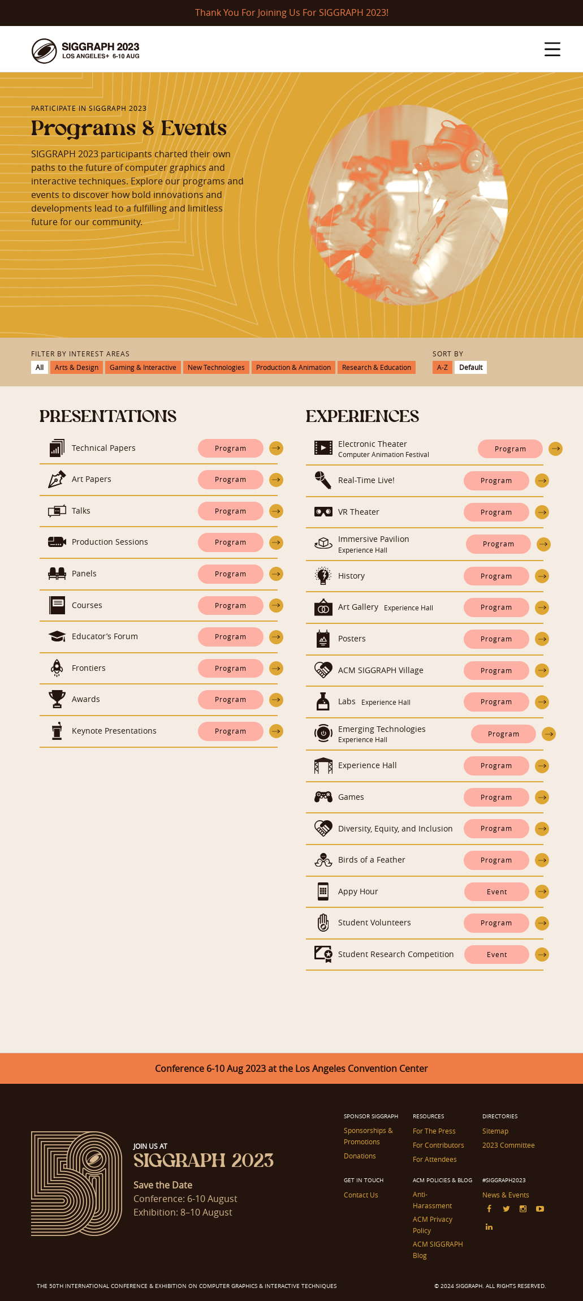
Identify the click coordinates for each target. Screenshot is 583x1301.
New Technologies (216, 367)
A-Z (442, 367)
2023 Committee (508, 1144)
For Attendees (435, 1159)
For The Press (434, 1130)
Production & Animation (293, 367)
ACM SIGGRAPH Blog (438, 1249)
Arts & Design (76, 367)
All (40, 367)
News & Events (505, 1194)
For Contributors (438, 1144)
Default (470, 367)
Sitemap (495, 1130)
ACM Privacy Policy (432, 1224)
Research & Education (376, 367)
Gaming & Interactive (143, 367)
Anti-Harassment (432, 1200)
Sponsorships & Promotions (368, 1136)
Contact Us (361, 1194)
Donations (360, 1155)
